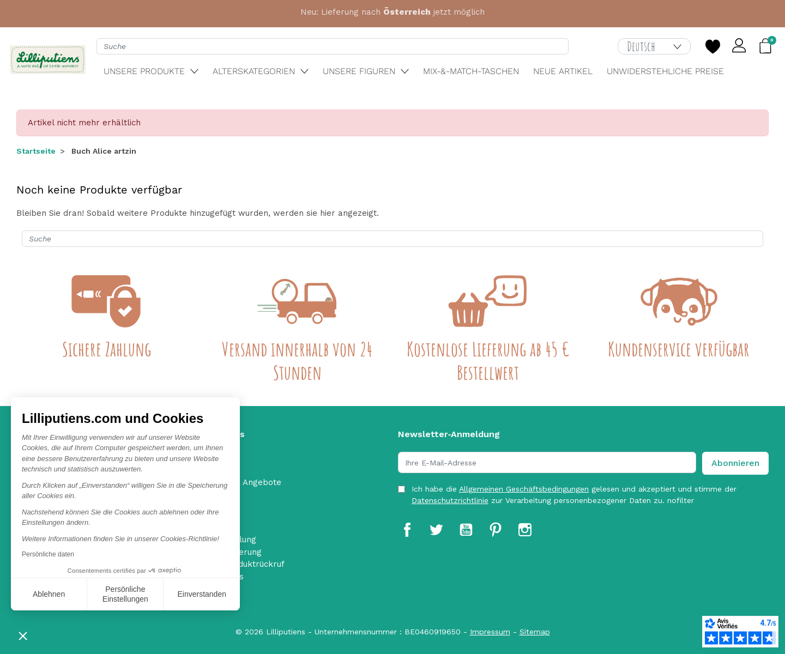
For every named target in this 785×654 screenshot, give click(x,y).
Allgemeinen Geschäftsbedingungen (524, 489)
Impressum (490, 631)
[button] (23, 635)
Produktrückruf (254, 564)
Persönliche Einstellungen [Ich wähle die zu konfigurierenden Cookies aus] (125, 594)
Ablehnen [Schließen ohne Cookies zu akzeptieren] (49, 594)
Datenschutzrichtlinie (450, 500)
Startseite (36, 151)
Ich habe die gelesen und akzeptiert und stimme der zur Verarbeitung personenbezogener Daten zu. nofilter (574, 495)
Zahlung (240, 539)
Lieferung (243, 552)
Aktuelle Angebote (244, 482)
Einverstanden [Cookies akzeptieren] (201, 594)
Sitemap (535, 631)
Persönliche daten (48, 554)
